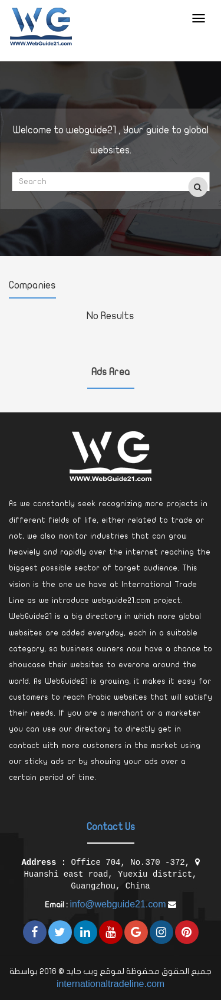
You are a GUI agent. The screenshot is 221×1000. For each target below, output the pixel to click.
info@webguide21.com (118, 904)
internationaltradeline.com (110, 984)
